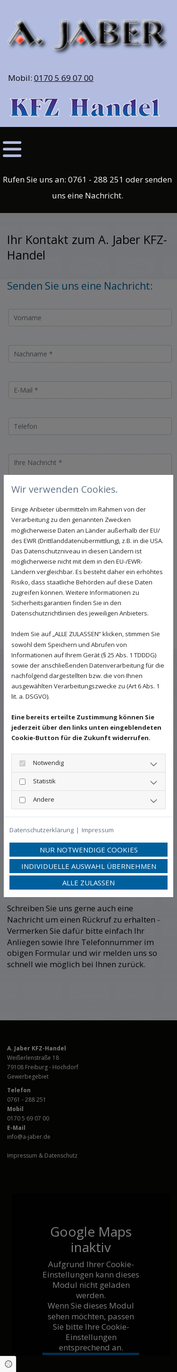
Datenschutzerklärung (41, 830)
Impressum (98, 830)
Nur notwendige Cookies (89, 849)
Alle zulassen (88, 882)
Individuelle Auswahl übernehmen (88, 866)
